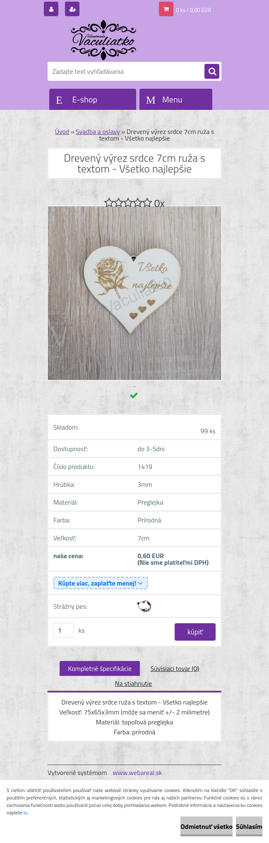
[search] (211, 72)
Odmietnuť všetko (206, 826)
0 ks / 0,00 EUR (193, 10)
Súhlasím (249, 826)
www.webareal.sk (137, 772)
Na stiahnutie (133, 683)
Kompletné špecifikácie (100, 668)
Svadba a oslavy (98, 131)
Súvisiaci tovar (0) (174, 668)
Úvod (62, 131)
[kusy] (63, 630)
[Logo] (104, 40)
